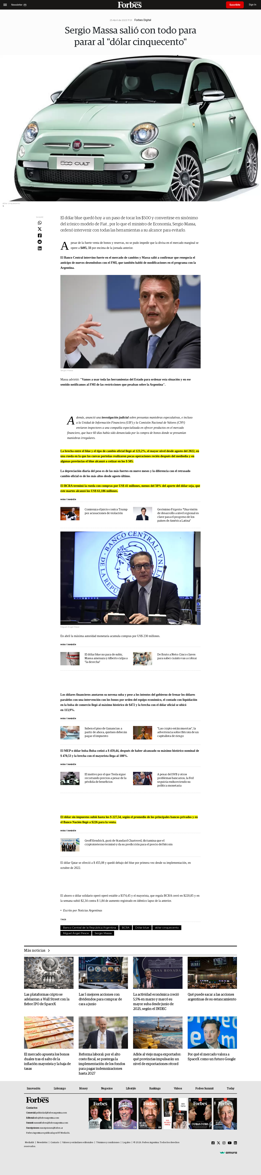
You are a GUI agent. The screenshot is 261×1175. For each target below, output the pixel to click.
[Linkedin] (235, 1143)
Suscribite (234, 4)
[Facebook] (213, 1143)
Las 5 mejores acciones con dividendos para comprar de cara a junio (100, 999)
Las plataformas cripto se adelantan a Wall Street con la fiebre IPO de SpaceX (46, 999)
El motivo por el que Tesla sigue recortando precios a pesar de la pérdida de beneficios (105, 778)
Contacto (54, 1142)
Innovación (33, 1088)
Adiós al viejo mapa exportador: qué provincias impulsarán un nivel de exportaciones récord (157, 1059)
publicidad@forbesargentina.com (51, 1113)
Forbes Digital (142, 20)
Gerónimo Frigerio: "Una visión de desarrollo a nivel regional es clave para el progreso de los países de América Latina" (178, 515)
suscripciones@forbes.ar (51, 1128)
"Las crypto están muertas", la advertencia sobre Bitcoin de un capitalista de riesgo (178, 732)
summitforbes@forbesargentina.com (51, 1123)
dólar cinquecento (167, 927)
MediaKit (29, 1142)
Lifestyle (131, 1088)
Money (83, 1088)
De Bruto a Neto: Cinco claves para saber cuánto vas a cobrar (177, 656)
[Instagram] (224, 1143)
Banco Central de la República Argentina (89, 927)
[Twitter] (218, 1143)
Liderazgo (60, 1088)
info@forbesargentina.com (46, 1118)
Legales (126, 1142)
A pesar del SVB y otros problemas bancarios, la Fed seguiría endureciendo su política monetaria (175, 780)
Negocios (107, 1088)
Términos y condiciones (108, 1142)
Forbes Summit (204, 1088)
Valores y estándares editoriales (77, 1142)
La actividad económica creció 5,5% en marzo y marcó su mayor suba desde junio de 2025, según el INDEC (156, 1002)
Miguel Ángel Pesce (76, 933)
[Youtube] (230, 1143)
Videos (178, 1088)
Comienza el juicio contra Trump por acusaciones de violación (106, 511)
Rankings (154, 1088)
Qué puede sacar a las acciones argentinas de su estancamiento (212, 997)
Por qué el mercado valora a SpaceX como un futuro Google (211, 1057)
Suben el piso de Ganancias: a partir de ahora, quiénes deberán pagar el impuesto (106, 732)
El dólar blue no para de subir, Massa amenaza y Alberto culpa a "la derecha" (106, 658)
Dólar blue (142, 927)
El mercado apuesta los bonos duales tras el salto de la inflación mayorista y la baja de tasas (47, 1062)
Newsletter (42, 1142)
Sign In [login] (252, 4)
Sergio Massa (103, 933)
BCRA (125, 927)
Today (230, 1088)
